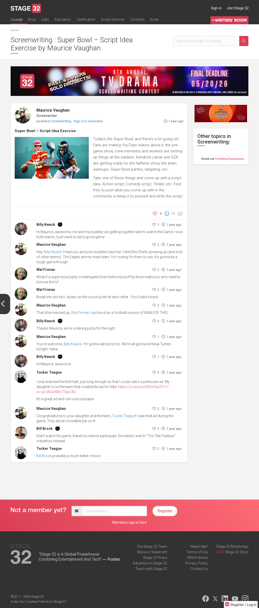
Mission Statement (152, 552)
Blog (31, 19)
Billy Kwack (45, 224)
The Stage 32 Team (152, 546)
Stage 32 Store (236, 552)
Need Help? (199, 546)
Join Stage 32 (238, 8)
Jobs (45, 19)
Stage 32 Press (155, 558)
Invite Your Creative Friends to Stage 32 (38, 601)
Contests (137, 19)
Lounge (17, 19)
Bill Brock (44, 429)
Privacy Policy (196, 563)
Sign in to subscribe (88, 121)
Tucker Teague (49, 372)
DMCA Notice (197, 558)
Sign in (216, 8)
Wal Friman (45, 270)
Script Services (113, 19)
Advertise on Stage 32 (150, 563)
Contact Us (199, 569)
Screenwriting (61, 121)
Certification (85, 19)
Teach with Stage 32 (151, 569)
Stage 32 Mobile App (232, 546)
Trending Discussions (229, 158)
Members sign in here (129, 522)
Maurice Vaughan (53, 110)
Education (63, 19)
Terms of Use (197, 552)
